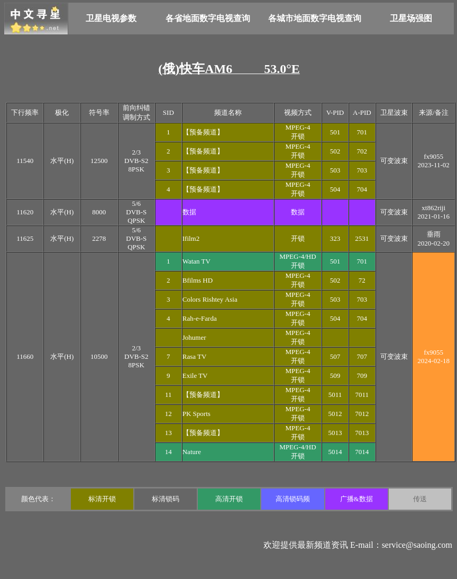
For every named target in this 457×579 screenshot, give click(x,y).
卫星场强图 (411, 18)
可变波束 (394, 161)
